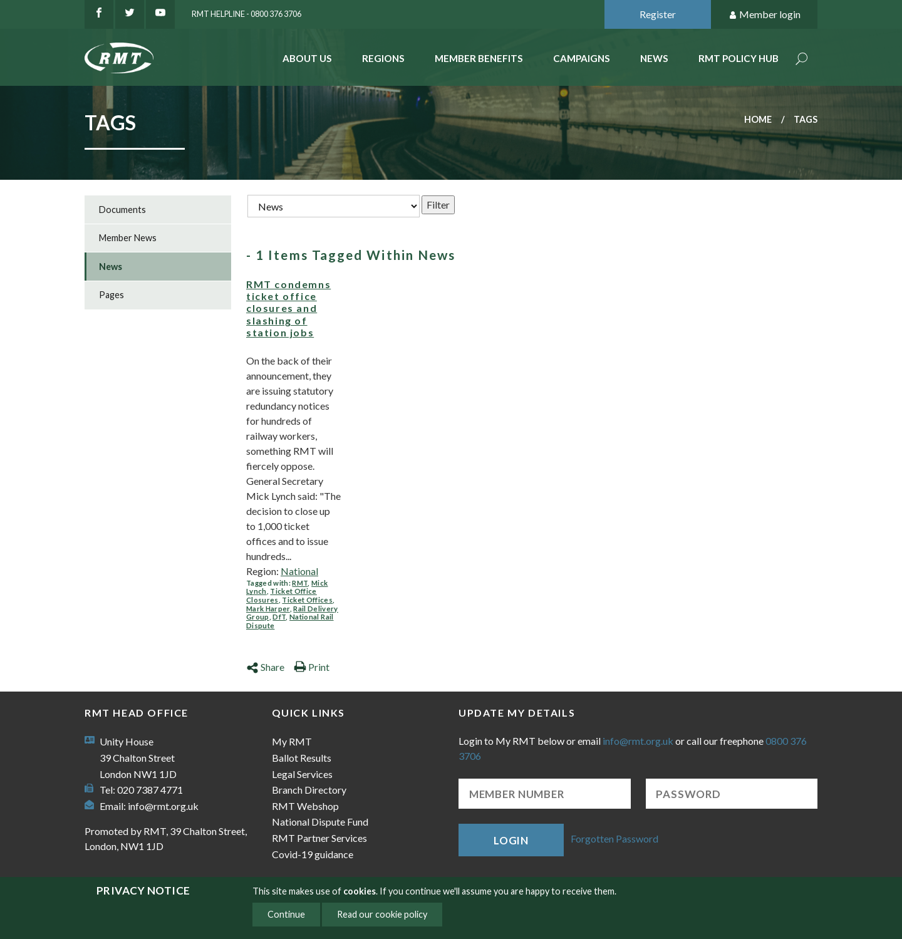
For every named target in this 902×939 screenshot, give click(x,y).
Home (758, 119)
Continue (286, 914)
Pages (111, 294)
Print (311, 667)
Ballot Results (301, 758)
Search (801, 60)
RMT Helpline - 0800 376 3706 (246, 14)
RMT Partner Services (319, 838)
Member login (764, 14)
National (299, 571)
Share (265, 667)
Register (658, 14)
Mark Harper (268, 608)
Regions (383, 58)
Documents (122, 209)
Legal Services (302, 774)
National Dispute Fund (320, 821)
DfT (279, 617)
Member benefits (479, 58)
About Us (307, 58)
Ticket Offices (307, 600)
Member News (128, 237)
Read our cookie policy (382, 914)
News (654, 58)
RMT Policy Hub (738, 58)
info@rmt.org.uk (163, 806)
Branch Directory (309, 790)
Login (511, 840)
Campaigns (581, 58)
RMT (300, 583)
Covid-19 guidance (312, 854)
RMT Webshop (305, 806)
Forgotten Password (614, 838)
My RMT (292, 741)
